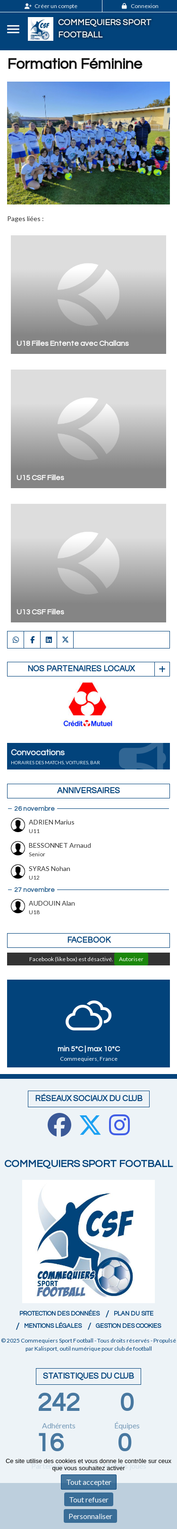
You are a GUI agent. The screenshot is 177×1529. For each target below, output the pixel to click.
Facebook (88, 940)
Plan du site (133, 1313)
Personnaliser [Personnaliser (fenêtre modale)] (90, 1515)
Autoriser (131, 959)
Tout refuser (89, 1499)
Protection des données (59, 1313)
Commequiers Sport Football (105, 28)
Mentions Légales (53, 1326)
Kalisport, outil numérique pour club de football (93, 1348)
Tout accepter (88, 1481)
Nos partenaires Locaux (81, 669)
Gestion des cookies (128, 1326)
